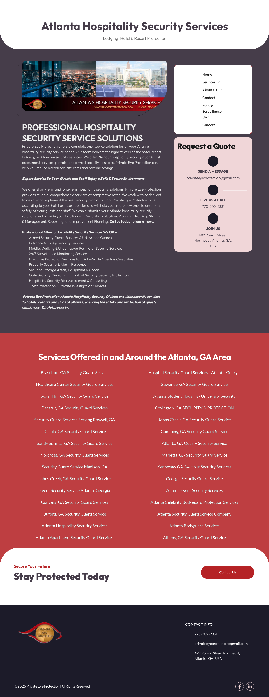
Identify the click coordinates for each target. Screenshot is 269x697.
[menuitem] (213, 74)
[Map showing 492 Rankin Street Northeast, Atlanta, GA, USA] (130, 642)
